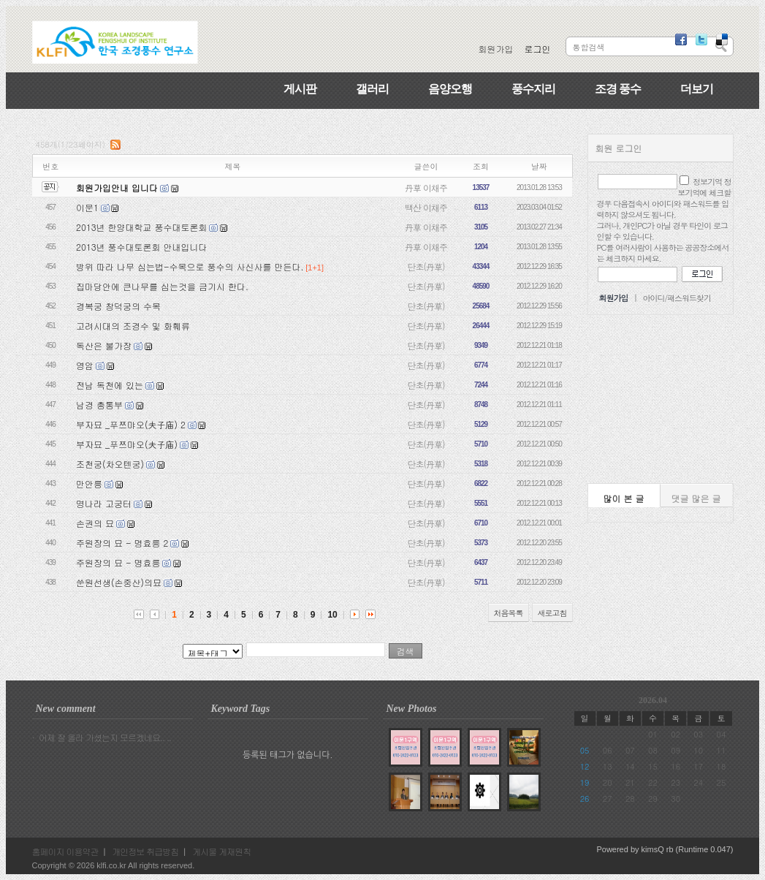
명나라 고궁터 (104, 503)
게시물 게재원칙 (221, 851)
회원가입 (496, 48)
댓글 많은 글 (696, 498)
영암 (85, 365)
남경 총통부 (99, 404)
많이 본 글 (624, 498)
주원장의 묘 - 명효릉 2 (122, 542)
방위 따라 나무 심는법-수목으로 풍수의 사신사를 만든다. (189, 266)
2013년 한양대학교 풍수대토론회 (142, 227)
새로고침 (552, 612)
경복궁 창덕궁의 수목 (118, 306)
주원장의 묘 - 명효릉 (118, 562)
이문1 (87, 207)
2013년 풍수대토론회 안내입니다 (142, 246)
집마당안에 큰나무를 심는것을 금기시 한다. (162, 286)
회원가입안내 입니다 (117, 187)
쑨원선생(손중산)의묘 (118, 582)
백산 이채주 (426, 207)
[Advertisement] (660, 399)
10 (332, 615)
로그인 (538, 48)
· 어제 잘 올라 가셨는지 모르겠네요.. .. (102, 737)
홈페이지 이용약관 (65, 851)
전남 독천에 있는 (109, 385)
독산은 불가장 (104, 345)
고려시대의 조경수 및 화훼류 (133, 325)
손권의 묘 (95, 523)
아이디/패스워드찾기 (676, 297)
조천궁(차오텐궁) (110, 464)
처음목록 (508, 612)
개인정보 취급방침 (145, 851)
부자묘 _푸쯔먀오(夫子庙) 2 (131, 424)
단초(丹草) (426, 266)
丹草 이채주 (426, 187)
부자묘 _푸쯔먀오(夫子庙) (127, 444)
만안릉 (89, 483)
